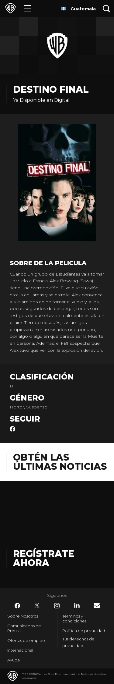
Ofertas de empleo (26, 640)
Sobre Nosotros (22, 616)
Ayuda (13, 659)
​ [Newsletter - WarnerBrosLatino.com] (96, 605)
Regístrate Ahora (43, 558)
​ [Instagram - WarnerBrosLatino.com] (56, 605)
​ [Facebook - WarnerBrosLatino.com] (17, 605)
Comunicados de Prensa (24, 628)
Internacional (20, 650)
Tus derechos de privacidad (78, 642)
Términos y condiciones (74, 618)
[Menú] (27, 8)
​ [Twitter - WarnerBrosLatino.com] (37, 605)
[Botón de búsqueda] (106, 8)
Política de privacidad (83, 630)
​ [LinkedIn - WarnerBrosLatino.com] (77, 605)
